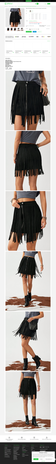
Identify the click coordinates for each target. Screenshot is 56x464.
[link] (6, 6)
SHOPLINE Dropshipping (15, 458)
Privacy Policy (33, 450)
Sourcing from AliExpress (15, 451)
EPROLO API (15, 459)
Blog (23, 448)
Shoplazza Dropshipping (15, 456)
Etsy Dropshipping (16, 449)
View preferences (49, 459)
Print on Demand (7, 455)
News (32, 449)
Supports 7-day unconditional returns (34, 23)
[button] (43, 14)
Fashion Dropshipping (8, 449)
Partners (23, 456)
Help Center (24, 449)
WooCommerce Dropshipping (15, 453)
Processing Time (27, 26)
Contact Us (32, 448)
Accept (36, 459)
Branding (27, 28)
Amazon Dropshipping (16, 454)
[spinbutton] (44, 14)
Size (26, 13)
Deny (41, 459)
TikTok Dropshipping (16, 448)
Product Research (24, 450)
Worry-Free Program (7, 450)
